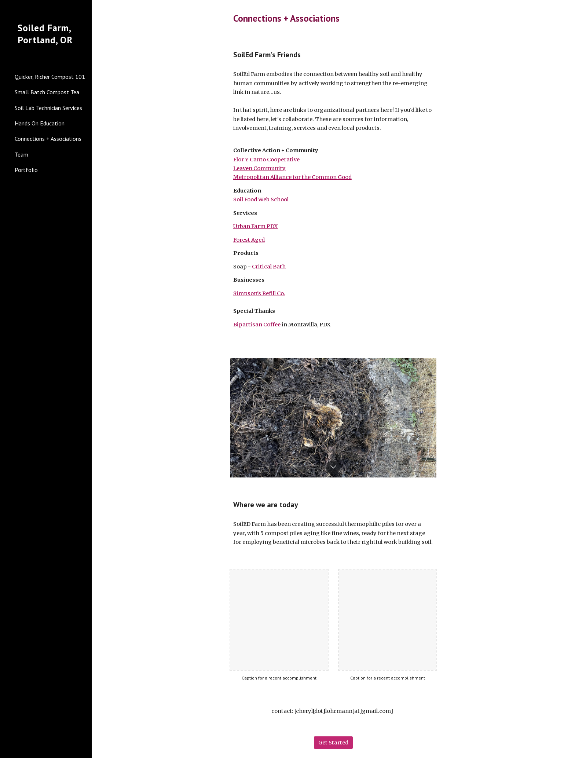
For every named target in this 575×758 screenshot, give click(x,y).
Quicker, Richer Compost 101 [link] (50, 76)
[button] (566, 10)
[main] (333, 18)
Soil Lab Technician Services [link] (48, 107)
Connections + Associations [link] (48, 138)
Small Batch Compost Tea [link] (47, 92)
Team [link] (21, 154)
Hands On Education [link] (40, 123)
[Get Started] (333, 742)
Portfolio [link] (26, 169)
